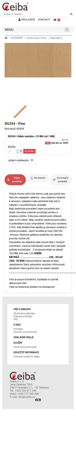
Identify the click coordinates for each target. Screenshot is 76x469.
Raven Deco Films (36, 37)
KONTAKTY (44, 19)
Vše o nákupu (22, 309)
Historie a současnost (25, 331)
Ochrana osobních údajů (26, 356)
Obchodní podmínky (24, 313)
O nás (17, 324)
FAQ (15, 319)
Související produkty (60, 179)
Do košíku (29, 151)
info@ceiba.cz (26, 396)
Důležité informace (26, 352)
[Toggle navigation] (67, 30)
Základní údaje (23, 337)
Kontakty (18, 328)
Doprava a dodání (22, 316)
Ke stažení (38, 177)
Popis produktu (14, 179)
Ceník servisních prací (25, 346)
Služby (17, 342)
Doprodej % (56, 37)
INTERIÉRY (17, 37)
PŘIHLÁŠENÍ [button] (26, 19)
